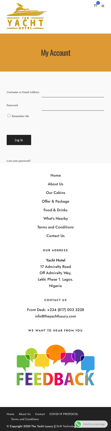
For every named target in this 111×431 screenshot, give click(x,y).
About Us (55, 184)
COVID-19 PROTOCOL (63, 414)
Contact (40, 414)
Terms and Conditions (55, 227)
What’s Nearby (55, 218)
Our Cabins (55, 192)
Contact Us (55, 235)
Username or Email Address (23, 92)
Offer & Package (55, 201)
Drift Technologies (68, 426)
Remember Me (18, 116)
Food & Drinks (55, 210)
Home (55, 175)
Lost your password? (19, 160)
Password (12, 105)
